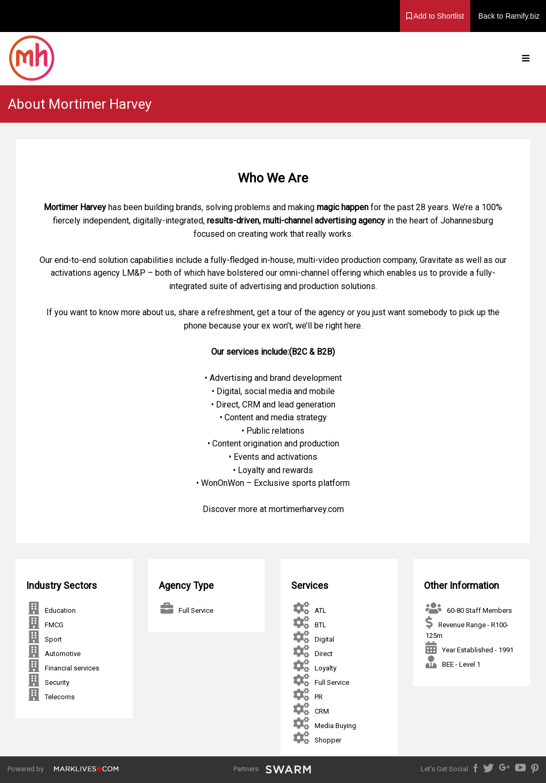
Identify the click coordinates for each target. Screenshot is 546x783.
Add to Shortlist (435, 16)
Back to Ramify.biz (509, 16)
